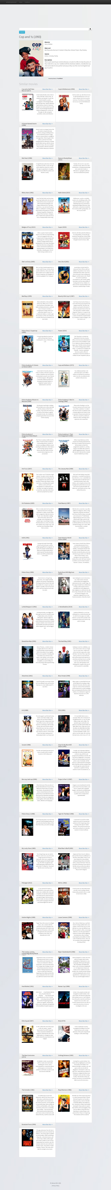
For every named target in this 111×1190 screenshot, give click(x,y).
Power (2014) (62, 331)
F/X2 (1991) (61, 710)
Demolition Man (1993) (29, 641)
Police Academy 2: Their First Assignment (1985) (65, 435)
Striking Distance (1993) (65, 1055)
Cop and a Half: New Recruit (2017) (28, 90)
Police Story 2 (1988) (28, 814)
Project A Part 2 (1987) (65, 779)
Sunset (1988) (26, 745)
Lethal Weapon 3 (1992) (29, 607)
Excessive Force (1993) (29, 1124)
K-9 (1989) (25, 710)
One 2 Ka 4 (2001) (63, 262)
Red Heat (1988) (27, 158)
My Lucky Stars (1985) (29, 848)
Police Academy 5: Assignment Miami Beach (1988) (29, 435)
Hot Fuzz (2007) (27, 469)
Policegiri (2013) (27, 883)
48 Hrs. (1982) (62, 883)
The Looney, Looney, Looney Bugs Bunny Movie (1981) (30, 953)
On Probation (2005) (28, 503)
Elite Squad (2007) (28, 1021)
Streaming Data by (55, 78)
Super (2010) (62, 227)
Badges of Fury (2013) (28, 227)
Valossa (53, 1183)
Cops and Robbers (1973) (66, 365)
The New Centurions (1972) (28, 1056)
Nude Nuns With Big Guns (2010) (66, 573)
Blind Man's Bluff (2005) (65, 848)
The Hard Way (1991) (64, 641)
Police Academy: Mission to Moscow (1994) (30, 400)
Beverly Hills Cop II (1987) (66, 296)
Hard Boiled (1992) (28, 986)
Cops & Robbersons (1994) (66, 89)
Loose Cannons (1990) (65, 917)
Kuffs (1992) (25, 538)
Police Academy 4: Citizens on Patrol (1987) (30, 366)
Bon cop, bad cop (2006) (29, 779)
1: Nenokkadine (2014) (65, 607)
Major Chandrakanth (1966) (66, 952)
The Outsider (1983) (28, 1090)
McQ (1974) (61, 1021)
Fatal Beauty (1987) (64, 503)
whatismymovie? (11, 2)
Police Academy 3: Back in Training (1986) (66, 400)
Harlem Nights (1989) (28, 917)
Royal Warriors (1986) (65, 1090)
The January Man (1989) (65, 469)
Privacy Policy (55, 1185)
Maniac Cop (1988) (64, 986)
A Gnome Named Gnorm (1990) (29, 124)
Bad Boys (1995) (27, 296)
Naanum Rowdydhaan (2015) (65, 159)
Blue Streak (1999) (64, 676)
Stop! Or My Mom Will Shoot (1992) (65, 745)
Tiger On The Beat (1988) (66, 814)
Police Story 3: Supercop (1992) (29, 331)
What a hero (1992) (28, 193)
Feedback (27, 2)
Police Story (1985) (28, 572)
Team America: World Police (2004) (64, 538)
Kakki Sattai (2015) (64, 193)
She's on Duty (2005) (28, 262)
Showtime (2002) (27, 676)
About (20, 2)
